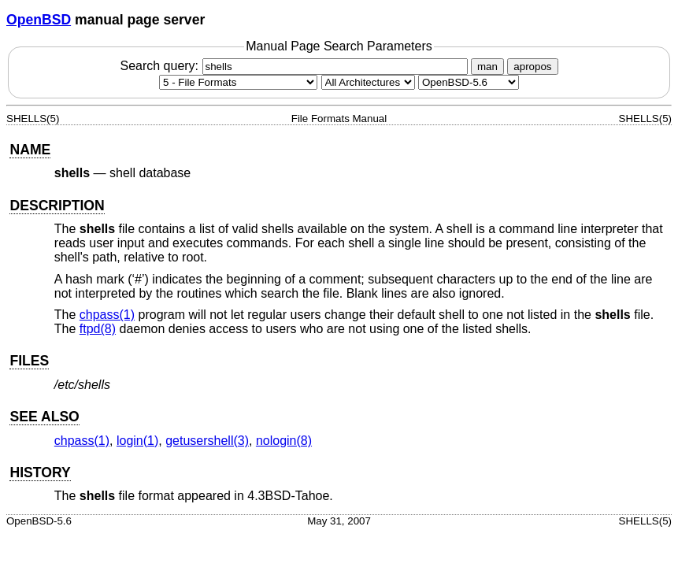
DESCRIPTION (56, 205)
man (487, 66)
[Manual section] (238, 82)
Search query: (295, 65)
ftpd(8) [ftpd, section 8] (98, 328)
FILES (29, 361)
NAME (29, 150)
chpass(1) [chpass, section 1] (107, 314)
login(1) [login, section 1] (137, 440)
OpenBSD (38, 20)
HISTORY (39, 472)
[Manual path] (468, 82)
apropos (532, 66)
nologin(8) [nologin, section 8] (284, 440)
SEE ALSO (44, 416)
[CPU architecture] (368, 82)
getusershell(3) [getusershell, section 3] (207, 440)
